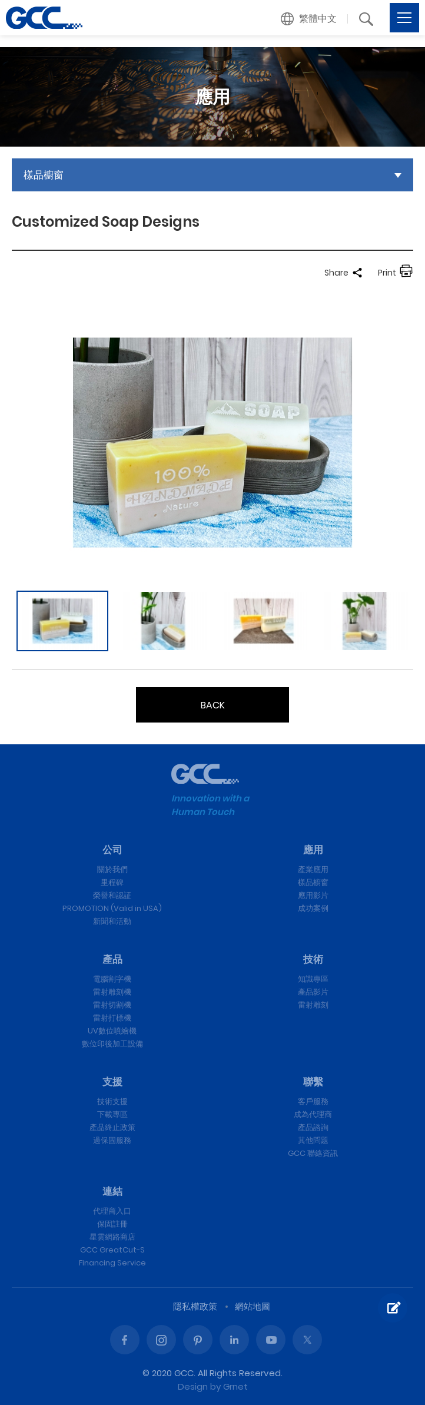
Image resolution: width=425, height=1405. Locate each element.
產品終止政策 (112, 1127)
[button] (309, 19)
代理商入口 (112, 1211)
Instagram (161, 1339)
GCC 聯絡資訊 (313, 1153)
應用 (313, 850)
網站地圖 (252, 1306)
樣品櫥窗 (313, 882)
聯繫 (313, 1082)
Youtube (270, 1339)
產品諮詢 (313, 1127)
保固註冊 (112, 1224)
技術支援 (112, 1101)
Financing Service (112, 1262)
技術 (313, 959)
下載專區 (112, 1114)
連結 (112, 1191)
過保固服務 (112, 1140)
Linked (234, 1339)
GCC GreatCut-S (112, 1249)
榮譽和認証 (112, 895)
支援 (112, 1082)
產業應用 (313, 869)
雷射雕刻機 (112, 992)
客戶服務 (313, 1101)
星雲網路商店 (112, 1236)
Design (193, 1386)
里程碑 (112, 882)
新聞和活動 (112, 921)
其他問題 (313, 1140)
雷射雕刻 (313, 1004)
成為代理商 (313, 1114)
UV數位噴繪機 (112, 1030)
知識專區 (313, 979)
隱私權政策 (195, 1306)
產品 (112, 959)
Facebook (125, 1339)
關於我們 (112, 869)
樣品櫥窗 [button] (44, 175)
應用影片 (313, 895)
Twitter (307, 1339)
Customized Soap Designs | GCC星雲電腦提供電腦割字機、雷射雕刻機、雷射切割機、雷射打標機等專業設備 (44, 17)
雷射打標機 (112, 1017)
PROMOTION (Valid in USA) (112, 908)
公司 (112, 850)
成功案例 (313, 908)
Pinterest (198, 1339)
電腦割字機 (112, 979)
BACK (213, 705)
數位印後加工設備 (112, 1043)
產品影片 (313, 992)
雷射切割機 (112, 1004)
